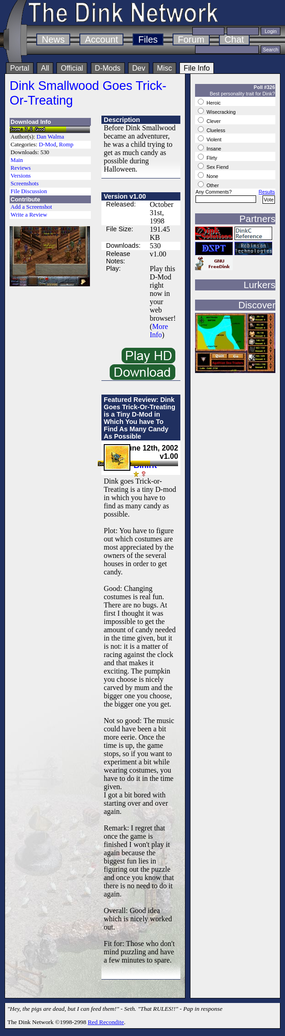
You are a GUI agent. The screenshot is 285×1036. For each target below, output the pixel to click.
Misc (164, 68)
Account (101, 39)
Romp (66, 144)
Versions (21, 176)
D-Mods (108, 68)
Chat (234, 39)
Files (147, 39)
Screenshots (25, 183)
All (45, 68)
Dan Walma (50, 137)
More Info (159, 331)
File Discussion (29, 191)
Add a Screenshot (31, 207)
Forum (191, 39)
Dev (138, 68)
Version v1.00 (125, 196)
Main (17, 160)
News (53, 39)
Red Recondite (106, 1022)
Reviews (21, 168)
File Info (197, 68)
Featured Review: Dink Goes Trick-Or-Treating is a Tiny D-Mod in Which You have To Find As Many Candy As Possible (139, 418)
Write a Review (29, 215)
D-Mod (47, 144)
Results (267, 192)
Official (72, 68)
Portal (19, 68)
